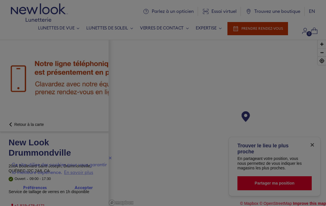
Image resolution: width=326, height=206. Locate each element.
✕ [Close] (110, 158)
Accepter (84, 188)
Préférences (35, 188)
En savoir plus (78, 172)
